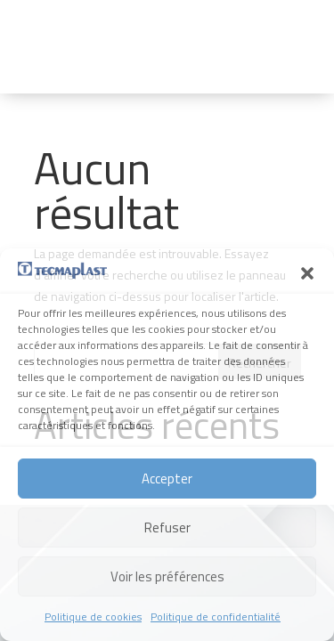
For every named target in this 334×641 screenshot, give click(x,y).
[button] (307, 273)
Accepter (167, 478)
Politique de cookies (93, 616)
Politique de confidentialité (216, 616)
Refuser (167, 527)
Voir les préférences (167, 576)
